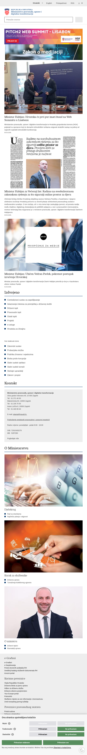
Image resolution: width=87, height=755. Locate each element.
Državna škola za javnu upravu (16, 686)
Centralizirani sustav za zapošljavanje (23, 300)
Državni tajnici (12, 646)
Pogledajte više (13, 438)
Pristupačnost (61, 3)
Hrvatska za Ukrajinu (16, 329)
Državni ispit (12, 308)
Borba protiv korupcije (16, 359)
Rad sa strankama (14, 514)
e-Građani (8, 662)
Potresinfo (8, 696)
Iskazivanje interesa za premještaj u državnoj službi (29, 304)
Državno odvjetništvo (12, 714)
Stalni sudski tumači (16, 367)
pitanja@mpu (18, 414)
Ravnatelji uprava (13, 648)
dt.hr (25, 414)
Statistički (6, 734)
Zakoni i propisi (13, 375)
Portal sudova (9, 711)
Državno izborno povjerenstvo (15, 691)
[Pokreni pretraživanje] (70, 19)
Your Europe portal (11, 694)
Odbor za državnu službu (13, 688)
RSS (72, 3)
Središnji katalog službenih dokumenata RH (20, 671)
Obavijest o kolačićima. (62, 748)
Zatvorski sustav (14, 346)
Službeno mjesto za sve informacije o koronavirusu (23, 699)
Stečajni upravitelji (15, 371)
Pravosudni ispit (14, 312)
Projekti (10, 321)
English (49, 3)
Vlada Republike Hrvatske (14, 683)
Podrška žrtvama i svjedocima (20, 354)
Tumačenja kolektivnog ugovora (19, 583)
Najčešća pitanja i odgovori (17, 517)
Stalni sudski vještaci (16, 363)
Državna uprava (13, 580)
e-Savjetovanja (10, 665)
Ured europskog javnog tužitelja (16, 702)
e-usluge (11, 325)
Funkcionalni (7, 729)
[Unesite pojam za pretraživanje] (15, 20)
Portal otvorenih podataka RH (15, 668)
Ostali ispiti (12, 316)
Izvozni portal (9, 673)
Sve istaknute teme (11, 341)
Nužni (4, 723)
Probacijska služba (15, 350)
